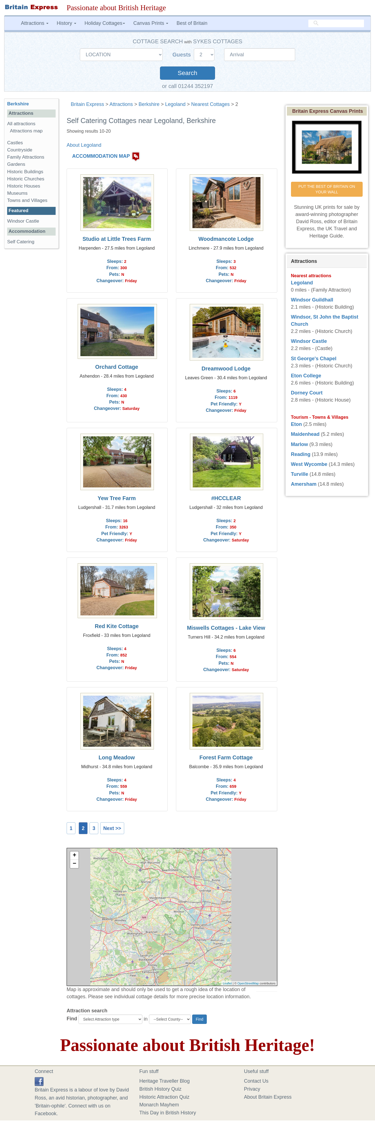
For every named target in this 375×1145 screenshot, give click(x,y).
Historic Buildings (25, 171)
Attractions (121, 104)
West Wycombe (309, 464)
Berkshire (148, 104)
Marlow (299, 444)
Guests (182, 55)
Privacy (252, 1089)
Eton (296, 424)
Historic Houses (23, 186)
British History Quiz (160, 1089)
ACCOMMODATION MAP (101, 156)
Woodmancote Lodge (226, 239)
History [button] (66, 23)
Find (72, 1018)
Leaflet (227, 983)
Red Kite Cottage (116, 626)
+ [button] (74, 856)
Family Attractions (25, 157)
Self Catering (20, 241)
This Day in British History (167, 1112)
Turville (299, 474)
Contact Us (256, 1081)
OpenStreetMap (248, 983)
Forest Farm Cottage (225, 757)
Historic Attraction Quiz (164, 1097)
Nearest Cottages (210, 104)
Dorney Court (307, 393)
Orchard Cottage (116, 367)
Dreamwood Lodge (226, 368)
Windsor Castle (23, 221)
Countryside (19, 150)
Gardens (16, 164)
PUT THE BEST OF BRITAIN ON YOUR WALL (327, 189)
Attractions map (26, 131)
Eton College (306, 375)
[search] (336, 23)
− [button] (74, 864)
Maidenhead (305, 434)
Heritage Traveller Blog (164, 1081)
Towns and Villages (27, 200)
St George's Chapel (313, 358)
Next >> (112, 828)
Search (187, 73)
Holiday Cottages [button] (105, 23)
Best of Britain (191, 23)
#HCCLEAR (226, 498)
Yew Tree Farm (117, 498)
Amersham (304, 484)
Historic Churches (25, 179)
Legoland (175, 104)
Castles (15, 142)
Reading (301, 454)
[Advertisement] (31, 338)
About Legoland (84, 145)
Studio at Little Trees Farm (117, 239)
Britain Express (87, 104)
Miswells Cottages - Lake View (226, 628)
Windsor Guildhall (312, 300)
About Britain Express (268, 1097)
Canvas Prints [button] (150, 23)
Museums (17, 193)
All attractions (21, 123)
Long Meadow (117, 757)
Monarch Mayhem (159, 1104)
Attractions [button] (34, 23)
